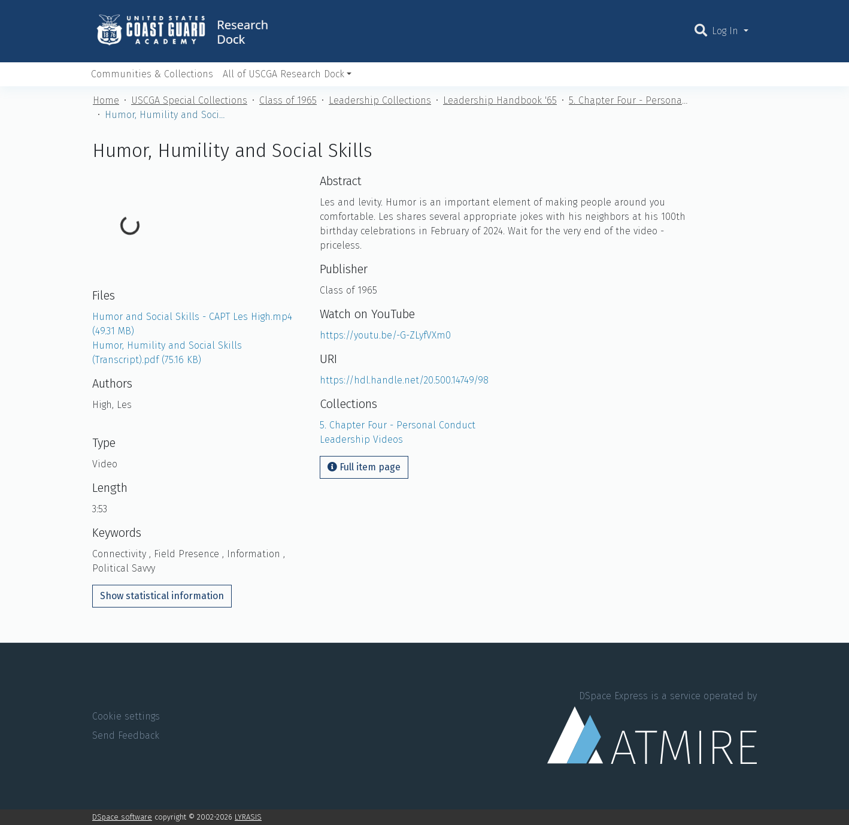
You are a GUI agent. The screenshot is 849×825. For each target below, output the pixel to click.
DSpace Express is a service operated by (652, 726)
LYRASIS (248, 816)
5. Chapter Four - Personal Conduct (629, 100)
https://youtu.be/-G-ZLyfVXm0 (385, 335)
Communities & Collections (152, 74)
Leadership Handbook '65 (500, 100)
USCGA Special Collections (189, 100)
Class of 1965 (288, 100)
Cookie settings (126, 716)
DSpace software (122, 816)
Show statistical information (162, 596)
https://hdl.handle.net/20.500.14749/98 (404, 380)
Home (106, 100)
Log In (726, 31)
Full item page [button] (364, 467)
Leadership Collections (380, 100)
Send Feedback (125, 735)
